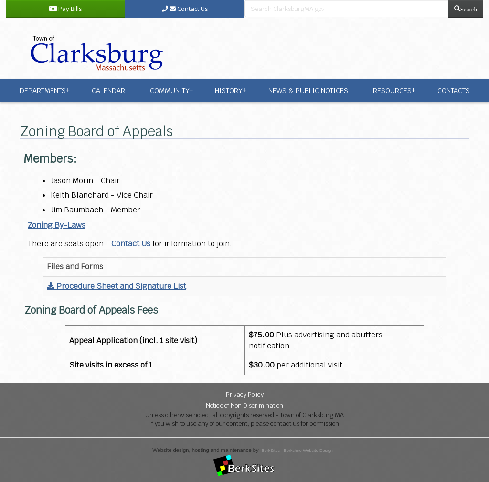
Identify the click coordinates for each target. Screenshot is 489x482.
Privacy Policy (245, 394)
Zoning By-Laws (56, 225)
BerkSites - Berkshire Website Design (297, 450)
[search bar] (346, 8)
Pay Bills (65, 8)
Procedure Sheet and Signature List (116, 286)
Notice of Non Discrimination (244, 405)
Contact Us (185, 8)
